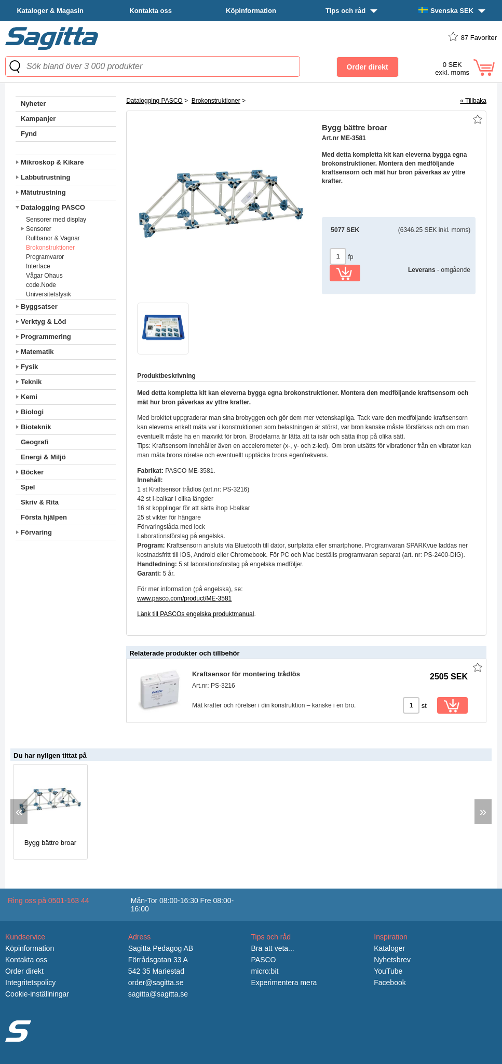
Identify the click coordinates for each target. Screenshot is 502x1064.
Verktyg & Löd (43, 321)
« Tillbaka (473, 100)
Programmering (46, 336)
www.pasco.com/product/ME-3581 (184, 598)
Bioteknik (36, 427)
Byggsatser (39, 306)
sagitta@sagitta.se (158, 994)
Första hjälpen (44, 517)
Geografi (34, 442)
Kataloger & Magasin (50, 11)
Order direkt (24, 971)
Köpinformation (251, 11)
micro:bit (265, 971)
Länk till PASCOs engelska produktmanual (195, 614)
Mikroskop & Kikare (52, 162)
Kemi (29, 397)
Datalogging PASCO (53, 207)
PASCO (263, 960)
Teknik (31, 382)
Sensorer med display (56, 219)
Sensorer (38, 229)
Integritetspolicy (30, 982)
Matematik (37, 352)
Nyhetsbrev (392, 960)
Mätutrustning (43, 192)
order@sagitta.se (156, 982)
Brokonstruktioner (50, 247)
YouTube (388, 971)
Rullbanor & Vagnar (53, 238)
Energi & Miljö (43, 457)
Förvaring (36, 532)
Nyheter (33, 103)
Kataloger (389, 948)
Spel (28, 487)
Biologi (32, 412)
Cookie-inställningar (37, 994)
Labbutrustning (45, 177)
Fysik (29, 367)
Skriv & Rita (40, 502)
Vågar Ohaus (44, 275)
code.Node (41, 285)
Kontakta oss (150, 11)
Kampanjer (38, 118)
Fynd (29, 134)
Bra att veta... (272, 948)
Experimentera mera (284, 982)
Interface (38, 266)
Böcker (32, 472)
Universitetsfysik (48, 294)
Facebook (389, 982)
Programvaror (45, 257)
